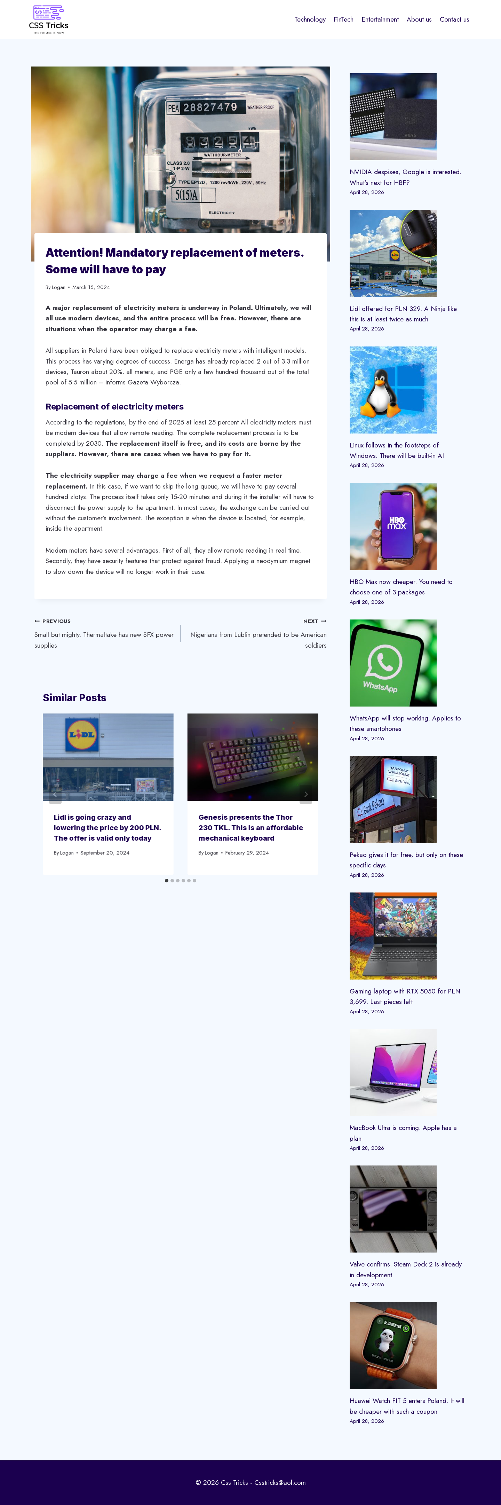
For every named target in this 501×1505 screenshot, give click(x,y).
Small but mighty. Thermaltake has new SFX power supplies (104, 633)
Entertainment (380, 19)
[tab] (166, 880)
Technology (310, 19)
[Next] (306, 794)
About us (419, 19)
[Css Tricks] (49, 19)
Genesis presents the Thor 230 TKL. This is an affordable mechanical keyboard (251, 827)
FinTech (343, 19)
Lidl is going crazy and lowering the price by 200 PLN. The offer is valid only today (107, 827)
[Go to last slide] (55, 794)
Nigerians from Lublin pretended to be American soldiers (257, 633)
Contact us (454, 19)
